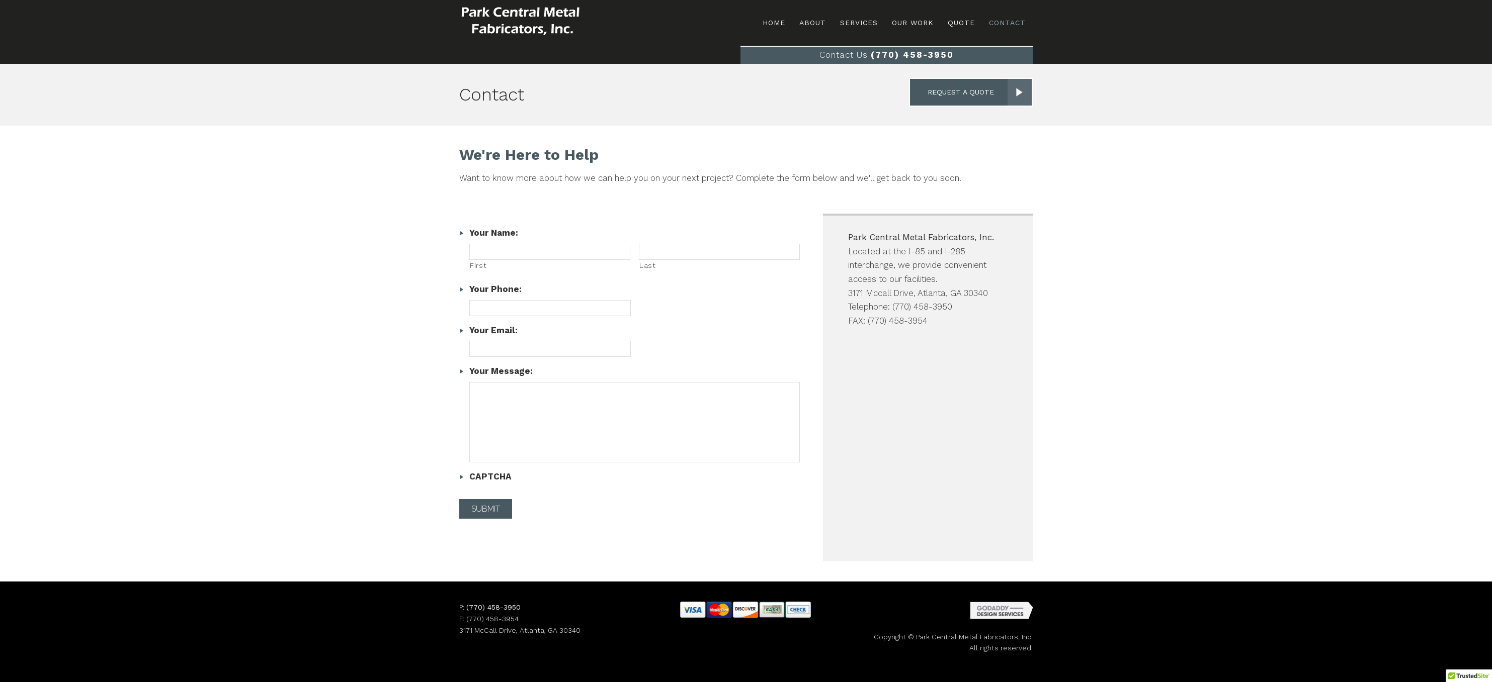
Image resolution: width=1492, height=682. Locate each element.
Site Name (539, 21)
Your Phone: (495, 289)
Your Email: (493, 330)
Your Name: (493, 233)
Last (647, 265)
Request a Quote (961, 92)
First (478, 265)
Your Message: (501, 371)
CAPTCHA (490, 476)
